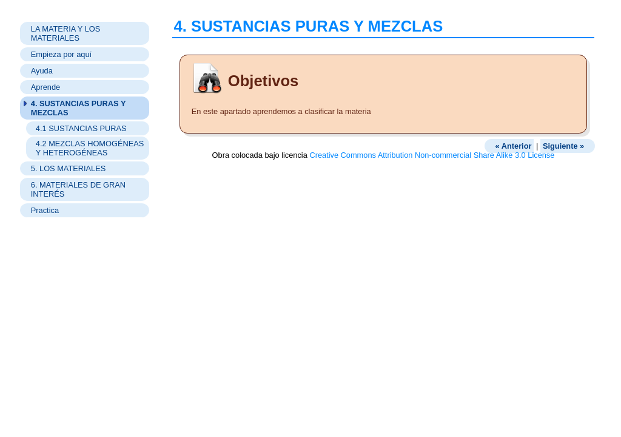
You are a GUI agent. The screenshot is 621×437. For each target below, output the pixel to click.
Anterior (513, 146)
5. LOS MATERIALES (68, 168)
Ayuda (42, 70)
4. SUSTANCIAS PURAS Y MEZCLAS (78, 108)
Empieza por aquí (61, 54)
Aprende (45, 87)
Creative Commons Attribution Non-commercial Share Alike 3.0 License (431, 155)
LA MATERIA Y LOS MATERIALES (66, 33)
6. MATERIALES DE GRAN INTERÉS (78, 189)
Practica (45, 210)
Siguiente (563, 146)
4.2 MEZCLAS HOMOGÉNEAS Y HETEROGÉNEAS (90, 148)
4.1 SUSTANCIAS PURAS (81, 128)
